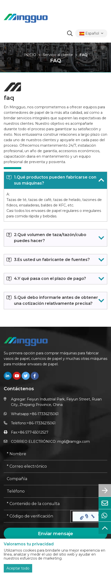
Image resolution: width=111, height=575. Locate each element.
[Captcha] (37, 516)
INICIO (30, 55)
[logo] (26, 18)
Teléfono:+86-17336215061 (33, 423)
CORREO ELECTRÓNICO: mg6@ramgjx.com (50, 441)
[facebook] (35, 376)
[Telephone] (55, 491)
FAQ (83, 55)
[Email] (55, 466)
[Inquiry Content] (55, 504)
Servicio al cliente (58, 55)
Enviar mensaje (55, 533)
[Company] (55, 479)
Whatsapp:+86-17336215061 (35, 414)
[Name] (55, 454)
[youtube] (17, 376)
